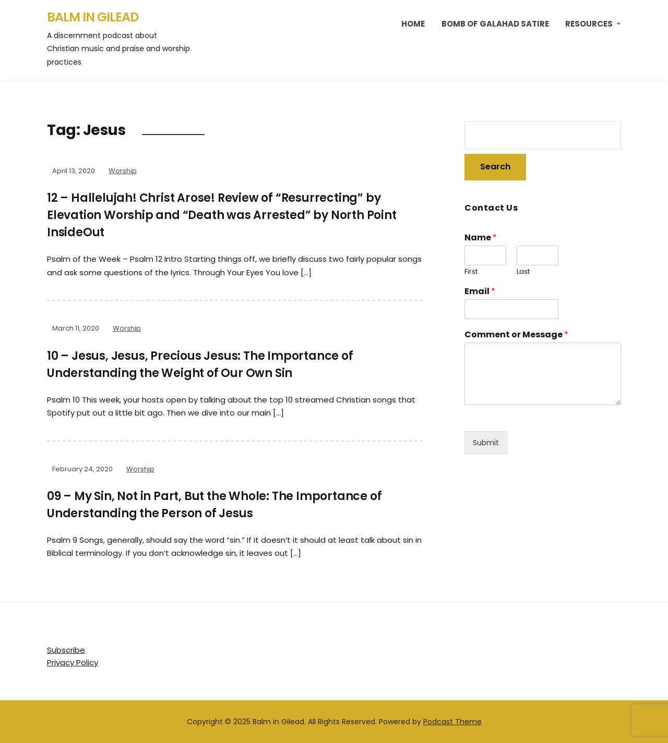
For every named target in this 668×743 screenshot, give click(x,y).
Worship (123, 171)
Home (413, 23)
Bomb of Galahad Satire (495, 23)
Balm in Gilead (92, 17)
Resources (589, 23)
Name (480, 238)
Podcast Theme (452, 721)
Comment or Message (516, 335)
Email (479, 291)
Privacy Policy (72, 662)
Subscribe (66, 649)
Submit (486, 442)
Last (523, 271)
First (471, 271)
